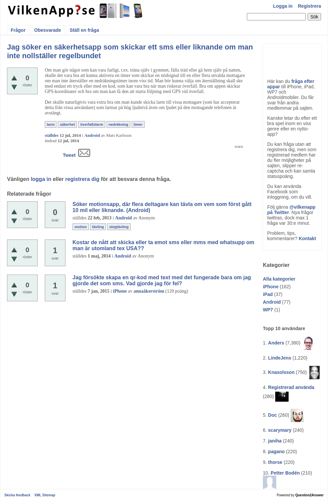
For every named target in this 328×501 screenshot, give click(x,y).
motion (80, 227)
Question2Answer (309, 495)
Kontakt (307, 238)
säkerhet (67, 124)
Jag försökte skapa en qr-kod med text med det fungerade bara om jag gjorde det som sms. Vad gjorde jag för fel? (161, 280)
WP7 (268, 309)
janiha (275, 440)
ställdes (51, 135)
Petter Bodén (285, 473)
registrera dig (82, 179)
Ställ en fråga (84, 30)
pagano (276, 451)
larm (50, 124)
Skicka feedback (17, 495)
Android (272, 302)
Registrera (309, 6)
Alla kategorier (279, 279)
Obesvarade (47, 30)
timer (138, 124)
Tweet (69, 155)
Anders (276, 342)
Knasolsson (281, 372)
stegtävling (119, 227)
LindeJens (279, 358)
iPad (268, 294)
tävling (98, 227)
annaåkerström (149, 291)
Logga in (283, 6)
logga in (41, 179)
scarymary (280, 430)
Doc (272, 415)
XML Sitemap (44, 495)
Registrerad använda (291, 387)
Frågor (18, 30)
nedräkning (118, 124)
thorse (275, 462)
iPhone (271, 286)
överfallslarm (91, 124)
